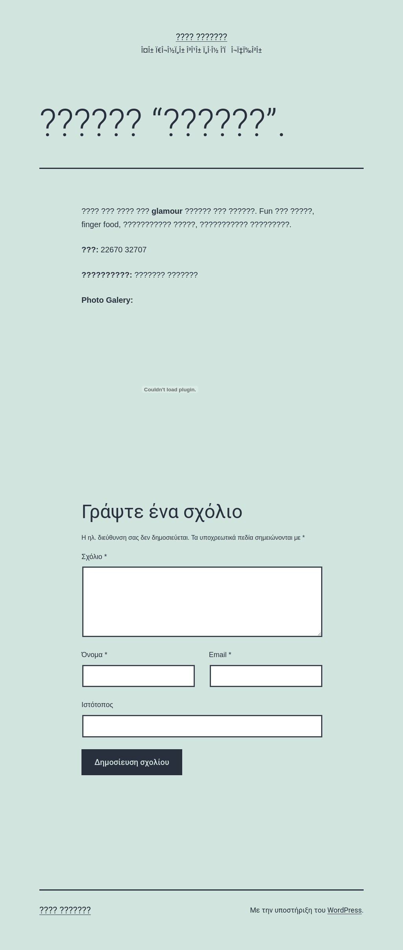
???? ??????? (201, 37)
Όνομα (94, 655)
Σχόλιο (94, 557)
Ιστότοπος (97, 705)
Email (220, 655)
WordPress (344, 910)
